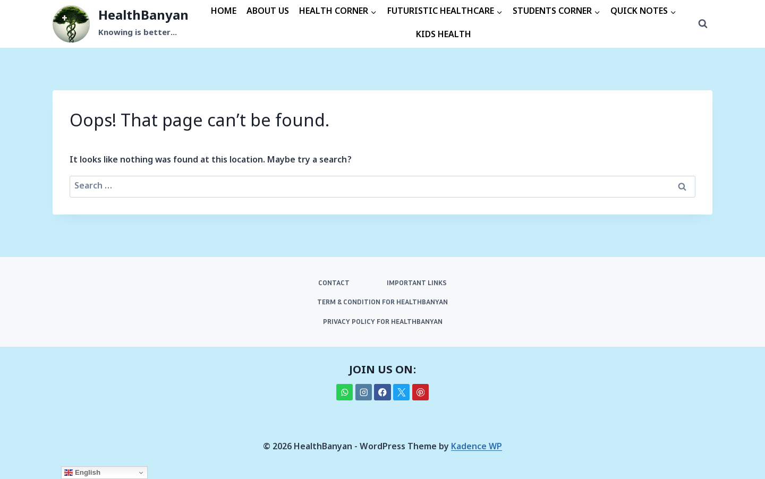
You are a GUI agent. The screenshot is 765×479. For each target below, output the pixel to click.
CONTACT (334, 282)
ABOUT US (267, 12)
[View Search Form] (702, 23)
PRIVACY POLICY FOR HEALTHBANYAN (383, 321)
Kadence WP (477, 447)
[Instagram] (363, 392)
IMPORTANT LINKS (417, 282)
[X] (401, 392)
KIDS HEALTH (443, 35)
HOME (223, 12)
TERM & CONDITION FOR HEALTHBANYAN (382, 301)
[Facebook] (382, 392)
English (82, 472)
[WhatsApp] (344, 392)
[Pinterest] (420, 392)
